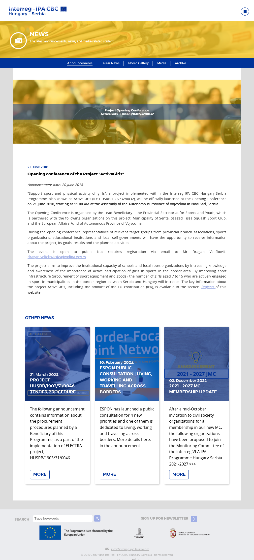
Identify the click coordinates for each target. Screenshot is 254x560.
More (39, 474)
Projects (208, 287)
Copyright (97, 555)
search (21, 519)
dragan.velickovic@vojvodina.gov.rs (57, 257)
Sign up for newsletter (169, 519)
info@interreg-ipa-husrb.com (127, 549)
